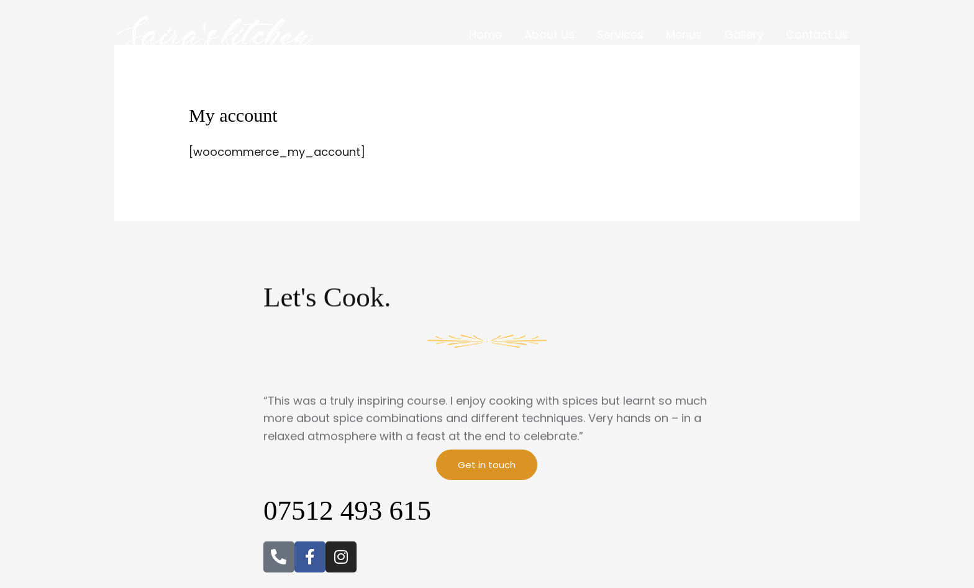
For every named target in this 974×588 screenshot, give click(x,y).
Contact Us (817, 34)
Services (620, 34)
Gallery (743, 34)
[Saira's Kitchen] (216, 34)
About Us (549, 34)
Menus (684, 34)
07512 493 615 (347, 510)
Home (485, 34)
